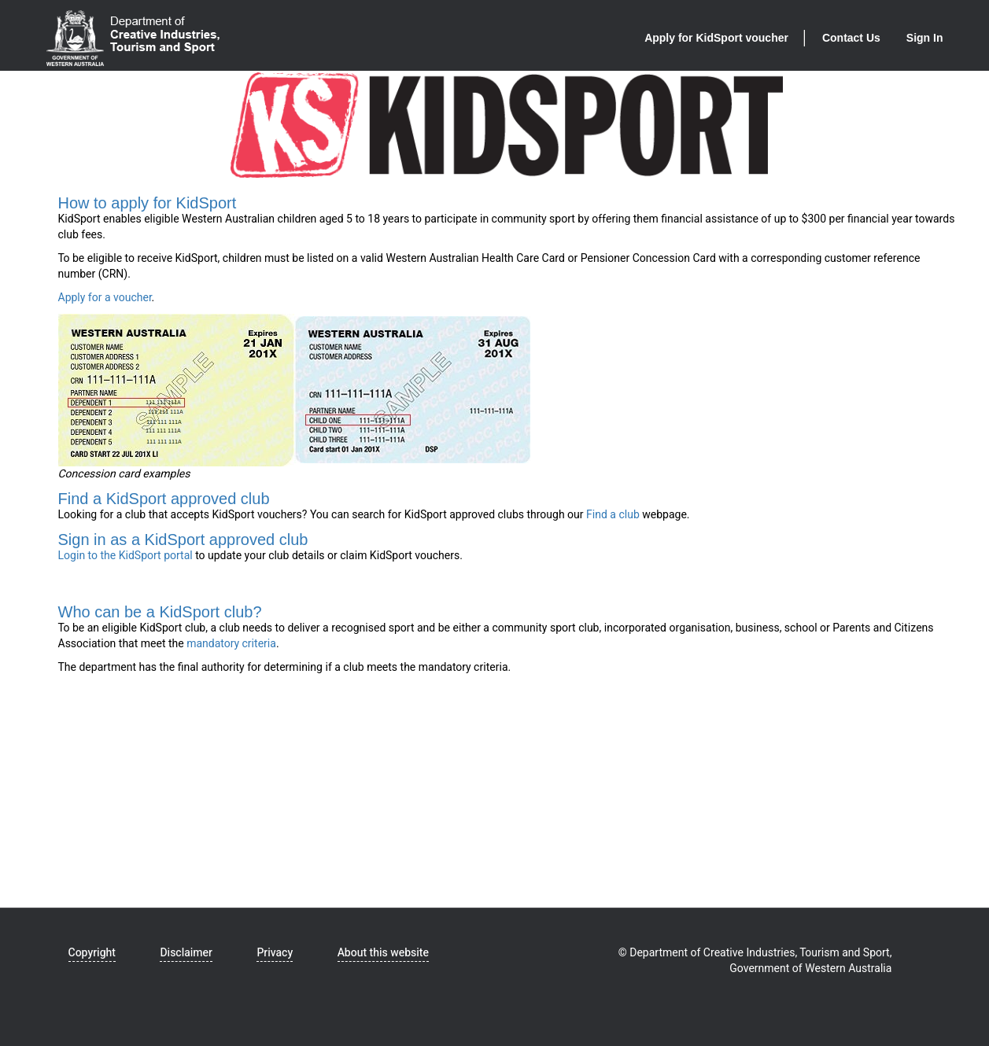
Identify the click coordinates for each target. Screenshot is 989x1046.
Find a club (613, 514)
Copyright (92, 953)
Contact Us (851, 37)
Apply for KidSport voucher (716, 37)
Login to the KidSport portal (125, 555)
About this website (383, 953)
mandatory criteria (231, 643)
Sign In (924, 37)
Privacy (274, 953)
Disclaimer (186, 953)
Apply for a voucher (105, 297)
